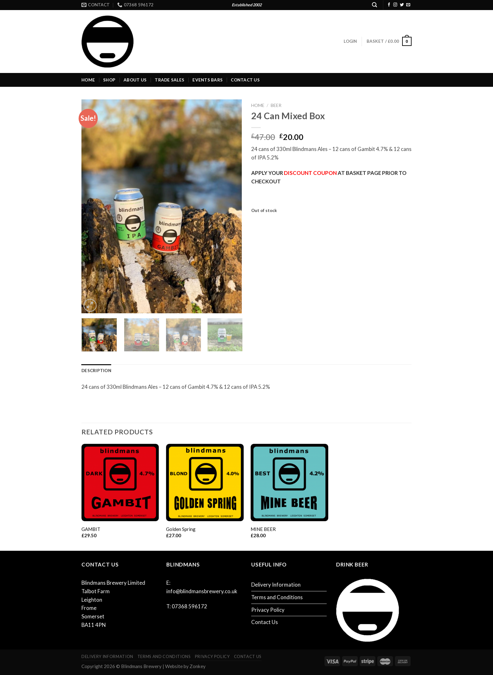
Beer (276, 105)
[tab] (96, 370)
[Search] (374, 4)
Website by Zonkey (185, 666)
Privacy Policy (268, 609)
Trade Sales (169, 79)
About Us (135, 79)
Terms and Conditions (277, 597)
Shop (109, 79)
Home (88, 79)
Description (96, 370)
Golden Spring (181, 529)
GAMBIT (90, 529)
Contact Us (245, 79)
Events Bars (207, 79)
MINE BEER (263, 529)
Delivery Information (276, 584)
